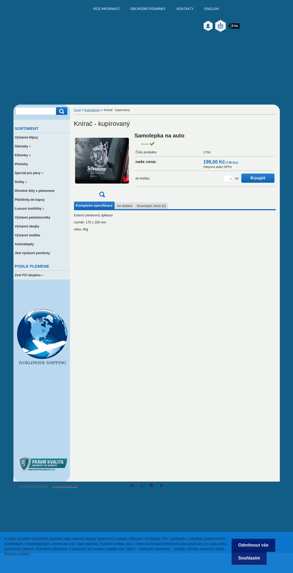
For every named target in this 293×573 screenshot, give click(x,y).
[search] (61, 111)
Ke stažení (124, 206)
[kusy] (228, 178)
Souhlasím (249, 558)
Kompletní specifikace (94, 205)
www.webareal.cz (64, 486)
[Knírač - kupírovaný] (102, 167)
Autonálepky (92, 110)
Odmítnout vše (253, 545)
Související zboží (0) (151, 206)
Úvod (77, 110)
